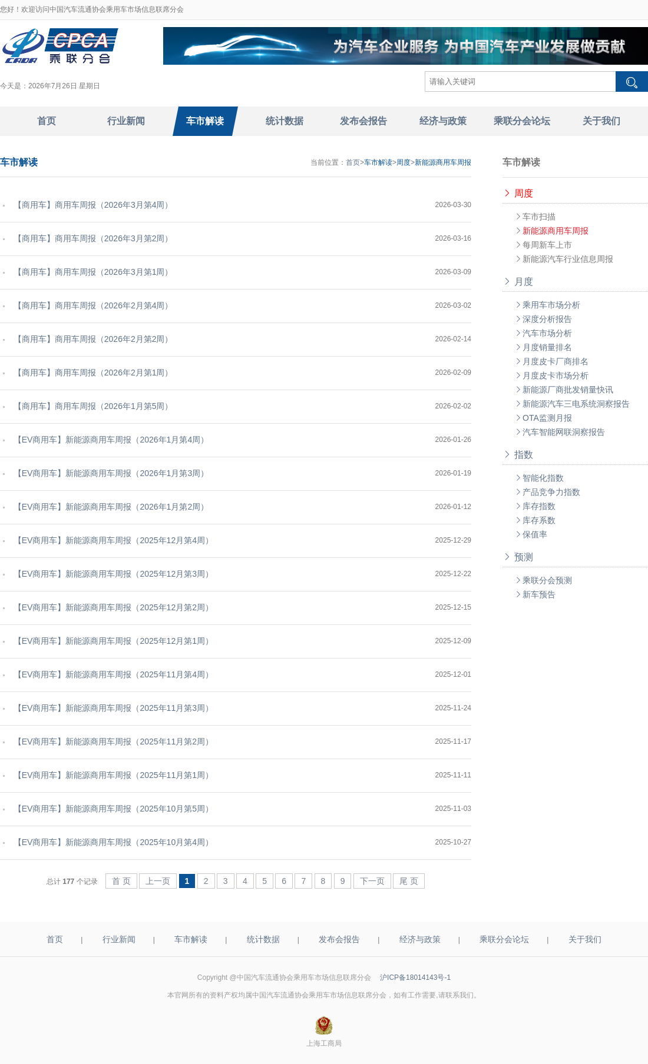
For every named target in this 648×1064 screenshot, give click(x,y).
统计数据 (263, 939)
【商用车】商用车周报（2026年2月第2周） (91, 339)
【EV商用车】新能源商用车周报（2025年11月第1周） (111, 775)
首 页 (121, 881)
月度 (517, 282)
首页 (353, 162)
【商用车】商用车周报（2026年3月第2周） (91, 238)
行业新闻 (119, 939)
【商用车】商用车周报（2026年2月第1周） (91, 372)
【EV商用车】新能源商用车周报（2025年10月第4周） (111, 842)
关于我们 (584, 939)
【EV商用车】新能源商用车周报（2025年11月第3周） (111, 708)
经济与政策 (420, 939)
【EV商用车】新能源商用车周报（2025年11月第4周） (111, 674)
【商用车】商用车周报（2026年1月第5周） (91, 406)
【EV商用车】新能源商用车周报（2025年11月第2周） (111, 741)
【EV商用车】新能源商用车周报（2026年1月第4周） (109, 439)
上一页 (158, 881)
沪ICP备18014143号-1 (415, 977)
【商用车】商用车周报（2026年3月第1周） (91, 272)
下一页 (372, 881)
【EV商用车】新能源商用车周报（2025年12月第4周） (111, 540)
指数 (517, 455)
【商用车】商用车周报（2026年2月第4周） (91, 305)
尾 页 (408, 881)
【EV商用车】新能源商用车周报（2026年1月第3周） (109, 473)
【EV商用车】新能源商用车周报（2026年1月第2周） (109, 506)
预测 (517, 557)
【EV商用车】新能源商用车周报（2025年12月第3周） (111, 573)
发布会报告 (339, 939)
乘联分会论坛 (504, 939)
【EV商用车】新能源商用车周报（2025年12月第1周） (111, 641)
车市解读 (190, 939)
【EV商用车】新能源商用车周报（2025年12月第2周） (111, 607)
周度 (517, 193)
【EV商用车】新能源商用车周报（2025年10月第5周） (111, 808)
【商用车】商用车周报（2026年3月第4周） (91, 205)
